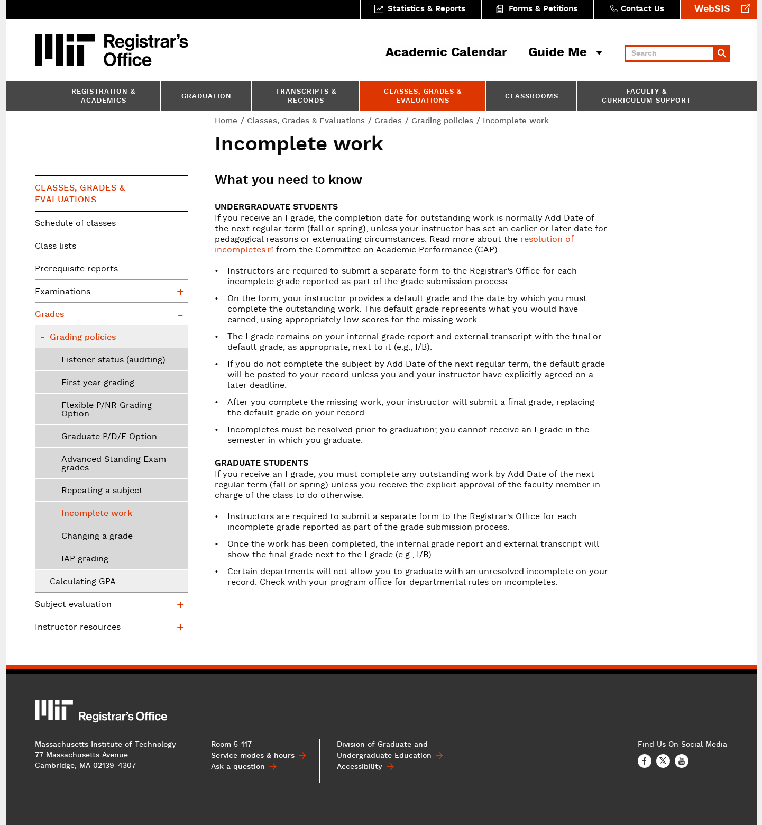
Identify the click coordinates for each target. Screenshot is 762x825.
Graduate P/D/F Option (109, 437)
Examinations (62, 292)
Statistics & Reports (426, 9)
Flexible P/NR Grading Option (106, 410)
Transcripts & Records (306, 97)
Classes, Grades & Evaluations (423, 97)
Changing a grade (97, 536)
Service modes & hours (253, 755)
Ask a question (238, 767)
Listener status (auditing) (113, 360)
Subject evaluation (73, 605)
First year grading (97, 383)
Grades (388, 121)
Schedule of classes (75, 224)
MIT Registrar (146, 50)
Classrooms (531, 97)
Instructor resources (78, 627)
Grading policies (442, 121)
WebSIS (712, 9)
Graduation (206, 97)
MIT (66, 50)
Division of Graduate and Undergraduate (384, 750)
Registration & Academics (103, 97)
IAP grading (84, 559)
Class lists (55, 246)
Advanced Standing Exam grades (113, 464)
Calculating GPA (83, 582)
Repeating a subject (102, 491)
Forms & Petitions (543, 9)
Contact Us (642, 9)
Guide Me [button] (557, 52)
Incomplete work (96, 513)
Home (226, 121)
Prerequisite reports (76, 269)
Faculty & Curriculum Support (646, 97)
